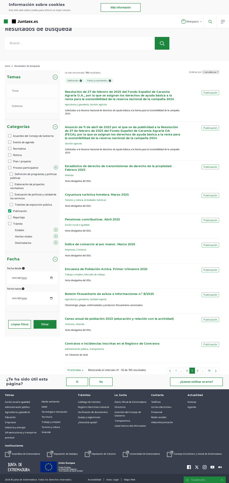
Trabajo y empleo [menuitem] (51, 421)
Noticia (15, 155)
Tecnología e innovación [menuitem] (54, 411)
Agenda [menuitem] (191, 407)
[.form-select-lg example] (32, 90)
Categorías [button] (18, 127)
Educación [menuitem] (10, 417)
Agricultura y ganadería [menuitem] (17, 412)
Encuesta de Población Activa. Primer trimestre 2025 (106, 269)
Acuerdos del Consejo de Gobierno (31, 136)
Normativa (17, 148)
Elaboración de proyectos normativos (27, 186)
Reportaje (17, 217)
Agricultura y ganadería (77, 104)
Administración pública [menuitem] (17, 407)
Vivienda (69, 175)
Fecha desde (16, 268)
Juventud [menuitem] (9, 437)
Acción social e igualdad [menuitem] (17, 401)
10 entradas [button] (76, 370)
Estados (19, 230)
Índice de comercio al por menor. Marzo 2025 (100, 244)
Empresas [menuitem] (10, 422)
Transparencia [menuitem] (122, 420)
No (101, 382)
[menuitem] (22, 454)
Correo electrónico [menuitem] (161, 407)
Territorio (70, 324)
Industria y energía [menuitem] (15, 427)
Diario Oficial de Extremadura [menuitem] (130, 401)
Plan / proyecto (20, 161)
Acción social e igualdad (77, 224)
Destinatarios (23, 243)
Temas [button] (14, 77)
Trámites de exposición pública (31, 204)
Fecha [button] (13, 259)
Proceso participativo (23, 167)
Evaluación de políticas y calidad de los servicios (33, 196)
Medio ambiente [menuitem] (50, 401)
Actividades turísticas (95, 199)
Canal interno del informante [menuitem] (130, 425)
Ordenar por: (195, 72)
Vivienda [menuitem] (46, 432)
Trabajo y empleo (74, 274)
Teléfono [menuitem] (156, 401)
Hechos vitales (23, 236)
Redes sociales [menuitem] (159, 417)
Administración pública (76, 348)
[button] (191, 21)
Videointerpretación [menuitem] (162, 422)
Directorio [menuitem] (120, 407)
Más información (121, 7)
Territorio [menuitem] (47, 416)
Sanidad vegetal (98, 299)
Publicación (18, 211)
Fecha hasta (15, 289)
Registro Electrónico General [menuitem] (93, 407)
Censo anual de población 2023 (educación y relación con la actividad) (119, 318)
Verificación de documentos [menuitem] (93, 412)
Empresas (70, 249)
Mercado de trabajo (94, 274)
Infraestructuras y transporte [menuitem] (21, 432)
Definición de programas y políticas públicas (33, 176)
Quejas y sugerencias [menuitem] (89, 417)
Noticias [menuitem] (191, 401)
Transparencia (96, 348)
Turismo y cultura (74, 199)
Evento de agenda (21, 142)
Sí (77, 382)
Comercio (81, 249)
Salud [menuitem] (44, 406)
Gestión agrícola (98, 104)
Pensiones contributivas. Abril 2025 (92, 219)
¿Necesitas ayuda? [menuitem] (87, 422)
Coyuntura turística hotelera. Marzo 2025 (97, 194)
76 (210, 371)
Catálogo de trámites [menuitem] (89, 401)
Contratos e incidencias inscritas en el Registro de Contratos (112, 343)
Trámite (16, 224)
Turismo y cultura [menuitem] (51, 427)
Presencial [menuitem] (156, 412)
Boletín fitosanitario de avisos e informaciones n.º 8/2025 (109, 294)
